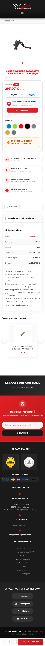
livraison (23, 555)
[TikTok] (22, 611)
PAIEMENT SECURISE (19, 169)
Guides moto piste (22, 574)
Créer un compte (23, 110)
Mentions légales (23, 559)
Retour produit (23, 563)
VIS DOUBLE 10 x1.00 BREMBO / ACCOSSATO (22, 348)
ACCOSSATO (35, 236)
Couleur (8, 121)
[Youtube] (22, 619)
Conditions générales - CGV (23, 552)
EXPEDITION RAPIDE (19, 189)
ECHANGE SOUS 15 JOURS (20, 179)
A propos (23, 566)
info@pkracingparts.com (20, 535)
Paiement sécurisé (22, 548)
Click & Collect (23, 570)
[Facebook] (22, 596)
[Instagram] (22, 604)
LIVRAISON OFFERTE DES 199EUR (23, 158)
